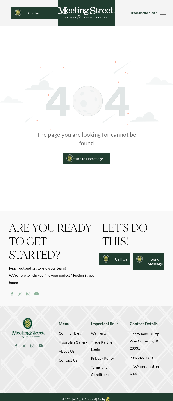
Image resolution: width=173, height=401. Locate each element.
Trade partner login (144, 13)
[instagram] (28, 294)
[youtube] (36, 294)
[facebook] (12, 294)
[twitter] (20, 294)
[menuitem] (73, 334)
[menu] (163, 13)
